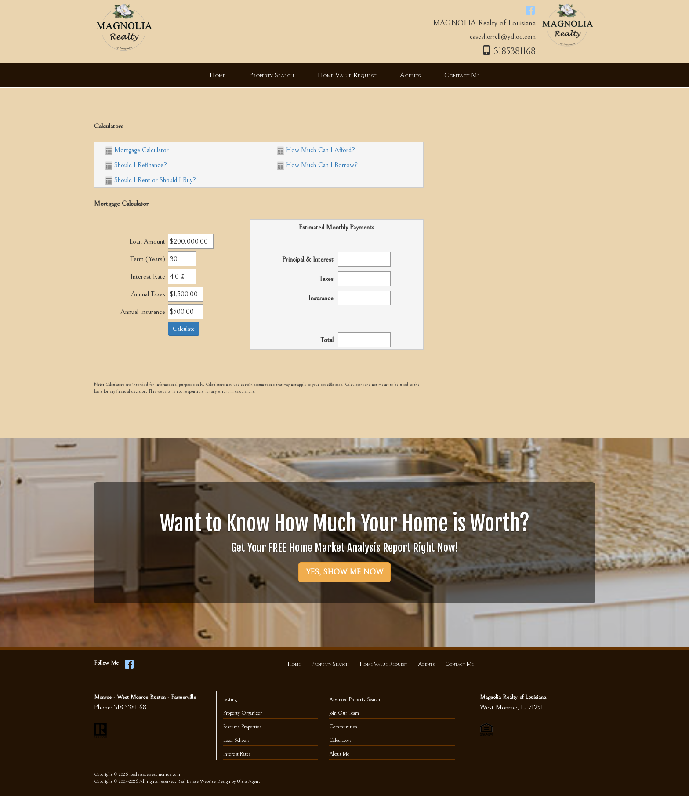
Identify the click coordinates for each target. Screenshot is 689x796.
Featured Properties (242, 727)
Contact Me (459, 664)
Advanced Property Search (354, 699)
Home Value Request (383, 664)
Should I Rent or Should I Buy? (150, 180)
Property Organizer (242, 713)
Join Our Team (344, 713)
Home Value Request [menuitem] (347, 75)
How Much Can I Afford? (316, 150)
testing (230, 699)
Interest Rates (236, 754)
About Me (339, 754)
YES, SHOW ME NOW (344, 572)
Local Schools (236, 740)
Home (294, 664)
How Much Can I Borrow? (317, 165)
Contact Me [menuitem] (462, 75)
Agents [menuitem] (410, 75)
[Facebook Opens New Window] (530, 10)
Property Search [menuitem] (271, 75)
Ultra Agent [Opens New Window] (248, 781)
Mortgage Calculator (137, 150)
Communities (343, 727)
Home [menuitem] (217, 75)
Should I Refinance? (136, 165)
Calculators (340, 740)
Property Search (330, 664)
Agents (426, 664)
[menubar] (344, 75)
